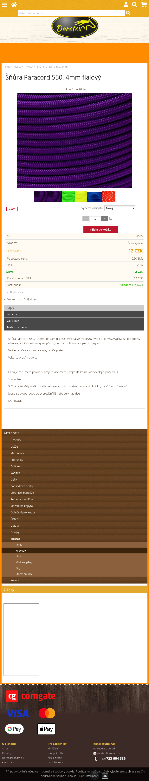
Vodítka (15, 473)
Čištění (14, 519)
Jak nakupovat (55, 762)
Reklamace (8, 762)
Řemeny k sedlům (21, 499)
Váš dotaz (13, 321)
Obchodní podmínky (13, 758)
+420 (113, 758)
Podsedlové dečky (21, 486)
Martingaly (17, 453)
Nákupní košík (55, 753)
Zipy (18, 568)
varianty (12, 314)
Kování (14, 580)
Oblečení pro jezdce (22, 512)
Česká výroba (135, 243)
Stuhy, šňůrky (24, 574)
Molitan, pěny (24, 562)
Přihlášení (53, 748)
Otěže (14, 446)
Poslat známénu (17, 327)
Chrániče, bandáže (22, 492)
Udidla (14, 525)
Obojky (14, 532)
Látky (19, 545)
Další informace (88, 776)
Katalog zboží (55, 758)
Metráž (8, 292)
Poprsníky (16, 460)
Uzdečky (15, 440)
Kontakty (7, 753)
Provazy (18, 292)
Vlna (18, 556)
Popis (10, 308)
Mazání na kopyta (21, 506)
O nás (5, 748)
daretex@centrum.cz (108, 753)
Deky (13, 479)
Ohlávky (15, 466)
